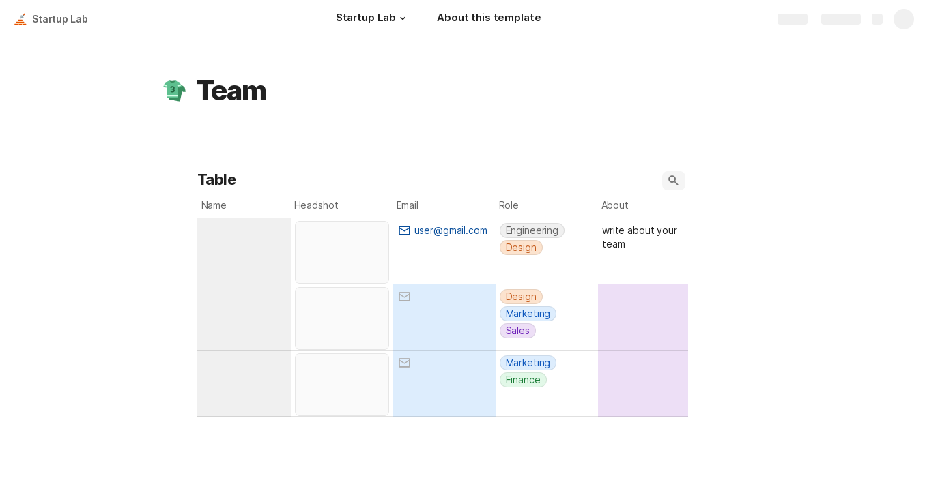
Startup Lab (59, 19)
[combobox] (244, 229)
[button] (403, 18)
